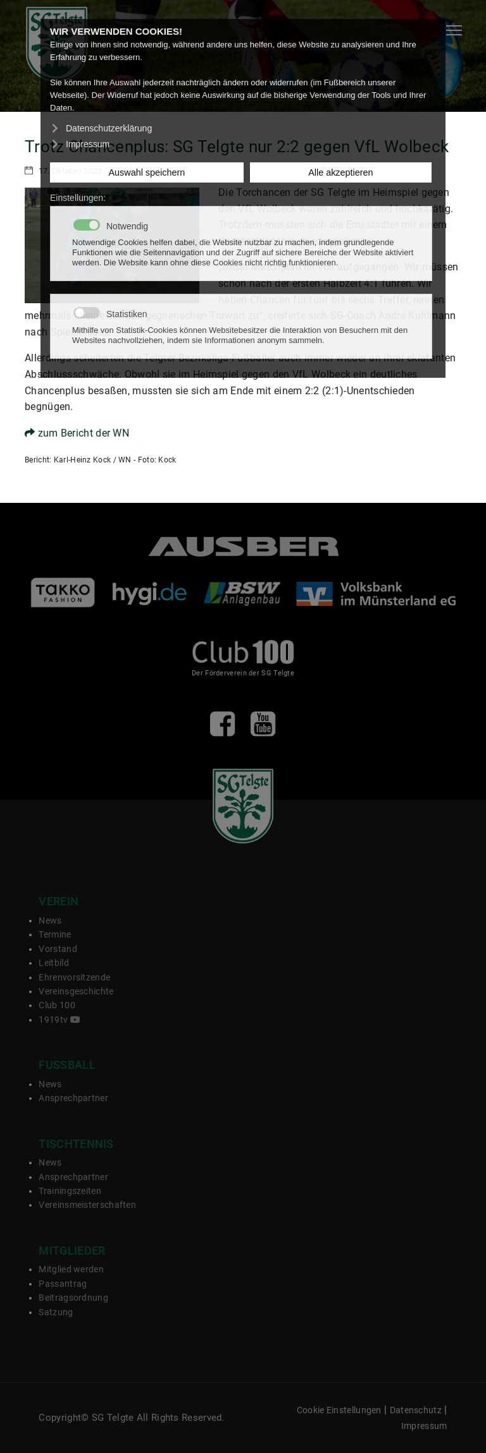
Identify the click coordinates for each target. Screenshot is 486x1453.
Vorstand (58, 949)
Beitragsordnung (73, 1298)
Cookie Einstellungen (339, 1410)
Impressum (424, 1426)
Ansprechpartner (73, 1098)
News (50, 920)
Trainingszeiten (70, 1191)
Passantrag (63, 1284)
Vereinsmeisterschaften (87, 1205)
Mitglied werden (71, 1269)
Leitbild (53, 963)
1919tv (59, 1020)
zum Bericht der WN (77, 433)
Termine (55, 934)
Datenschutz (416, 1410)
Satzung (56, 1312)
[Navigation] (454, 30)
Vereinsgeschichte (76, 991)
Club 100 (57, 1005)
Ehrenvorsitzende (74, 977)
